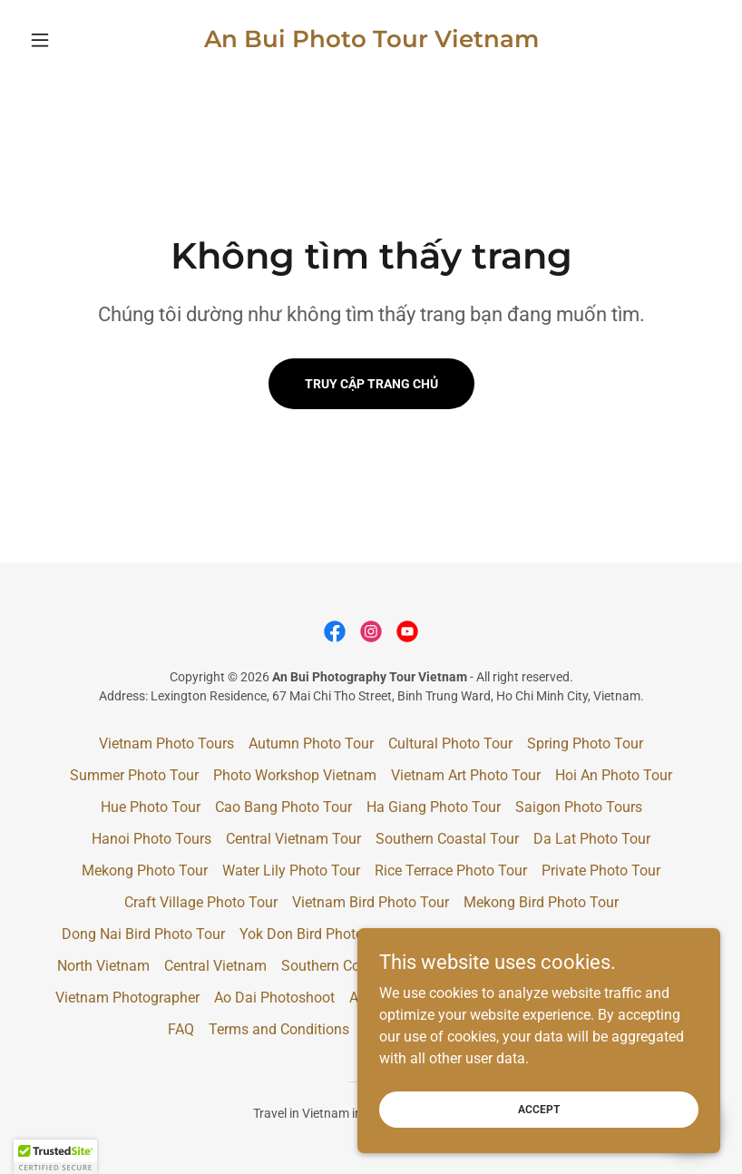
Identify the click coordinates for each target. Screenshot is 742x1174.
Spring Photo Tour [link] (585, 743)
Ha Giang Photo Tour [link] (433, 807)
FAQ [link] (181, 1029)
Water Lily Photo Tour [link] (291, 870)
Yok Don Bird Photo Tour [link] (317, 934)
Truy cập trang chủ (371, 384)
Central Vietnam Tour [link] (293, 838)
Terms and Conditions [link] (279, 1029)
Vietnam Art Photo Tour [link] (466, 775)
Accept (539, 1108)
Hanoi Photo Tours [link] (151, 838)
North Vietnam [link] (103, 965)
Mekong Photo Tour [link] (145, 870)
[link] (371, 42)
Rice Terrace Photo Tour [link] (451, 870)
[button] (74, 40)
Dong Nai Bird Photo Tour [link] (143, 934)
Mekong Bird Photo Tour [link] (541, 902)
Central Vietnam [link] (215, 965)
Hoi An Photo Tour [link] (613, 775)
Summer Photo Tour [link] (134, 775)
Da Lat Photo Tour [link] (591, 838)
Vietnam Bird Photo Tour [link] (370, 902)
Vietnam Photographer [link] (127, 997)
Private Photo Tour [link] (601, 870)
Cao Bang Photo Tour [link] (283, 807)
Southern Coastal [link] (336, 965)
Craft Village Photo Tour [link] (201, 902)
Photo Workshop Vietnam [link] (294, 775)
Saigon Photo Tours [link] (578, 807)
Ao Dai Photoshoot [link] (274, 997)
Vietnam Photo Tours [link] (166, 743)
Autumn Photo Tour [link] (311, 743)
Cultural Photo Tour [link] (450, 743)
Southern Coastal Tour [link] (447, 838)
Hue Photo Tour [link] (150, 807)
